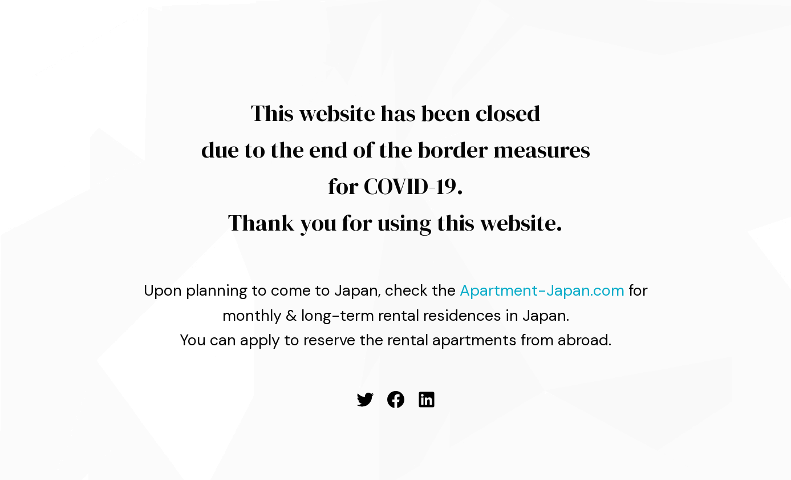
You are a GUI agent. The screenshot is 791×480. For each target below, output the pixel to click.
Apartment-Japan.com (542, 290)
